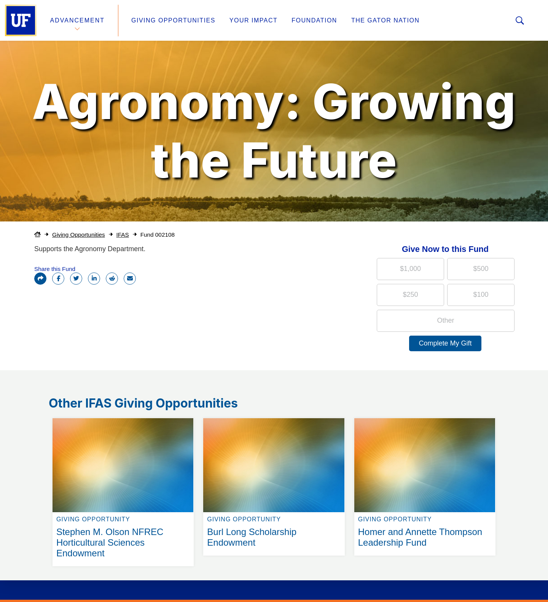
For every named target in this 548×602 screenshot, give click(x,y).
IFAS (122, 234)
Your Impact (253, 20)
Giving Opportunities (173, 20)
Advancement (77, 20)
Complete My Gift (445, 343)
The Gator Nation (385, 20)
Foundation (314, 20)
